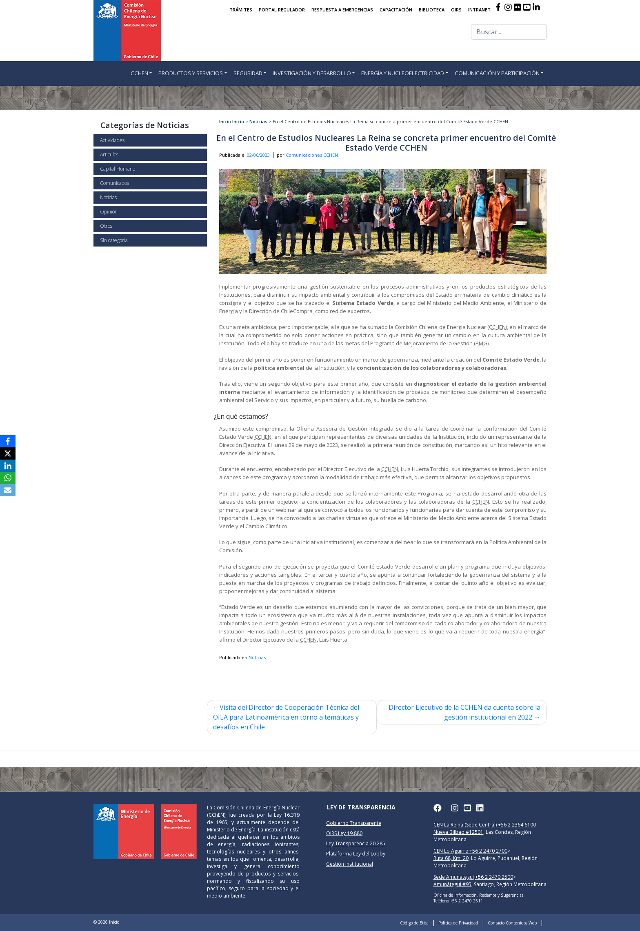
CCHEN (139, 73)
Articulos (109, 154)
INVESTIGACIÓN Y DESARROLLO (312, 73)
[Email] (8, 490)
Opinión (109, 211)
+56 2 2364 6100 (517, 824)
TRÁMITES (240, 10)
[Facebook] (8, 441)
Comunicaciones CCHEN (312, 155)
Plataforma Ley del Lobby (355, 853)
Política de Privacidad (458, 923)
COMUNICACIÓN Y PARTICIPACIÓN (497, 73)
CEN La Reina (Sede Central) (465, 824)
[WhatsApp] (8, 478)
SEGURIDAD (247, 73)
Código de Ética (414, 923)
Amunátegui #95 (452, 884)
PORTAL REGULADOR (282, 10)
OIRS (456, 10)
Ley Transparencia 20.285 (355, 843)
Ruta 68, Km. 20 (451, 858)
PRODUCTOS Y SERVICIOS (190, 73)
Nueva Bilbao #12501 (458, 832)
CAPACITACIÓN (396, 10)
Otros (106, 225)
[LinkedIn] (8, 466)
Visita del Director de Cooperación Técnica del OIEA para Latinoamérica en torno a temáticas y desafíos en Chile (286, 717)
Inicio (225, 121)
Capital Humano (117, 168)
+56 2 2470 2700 (488, 850)
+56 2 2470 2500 (494, 876)
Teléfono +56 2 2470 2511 (458, 901)
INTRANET (479, 10)
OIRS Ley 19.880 (344, 833)
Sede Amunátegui (453, 876)
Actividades (112, 140)
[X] (8, 453)
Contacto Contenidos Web (512, 923)
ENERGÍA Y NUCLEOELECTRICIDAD (402, 73)
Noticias (108, 197)
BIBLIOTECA (431, 10)
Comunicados (114, 183)
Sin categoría (114, 240)
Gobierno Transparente (353, 823)
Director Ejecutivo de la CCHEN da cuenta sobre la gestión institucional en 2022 (464, 712)
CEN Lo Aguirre (451, 850)
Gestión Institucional (349, 863)
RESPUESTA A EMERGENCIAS (342, 10)
